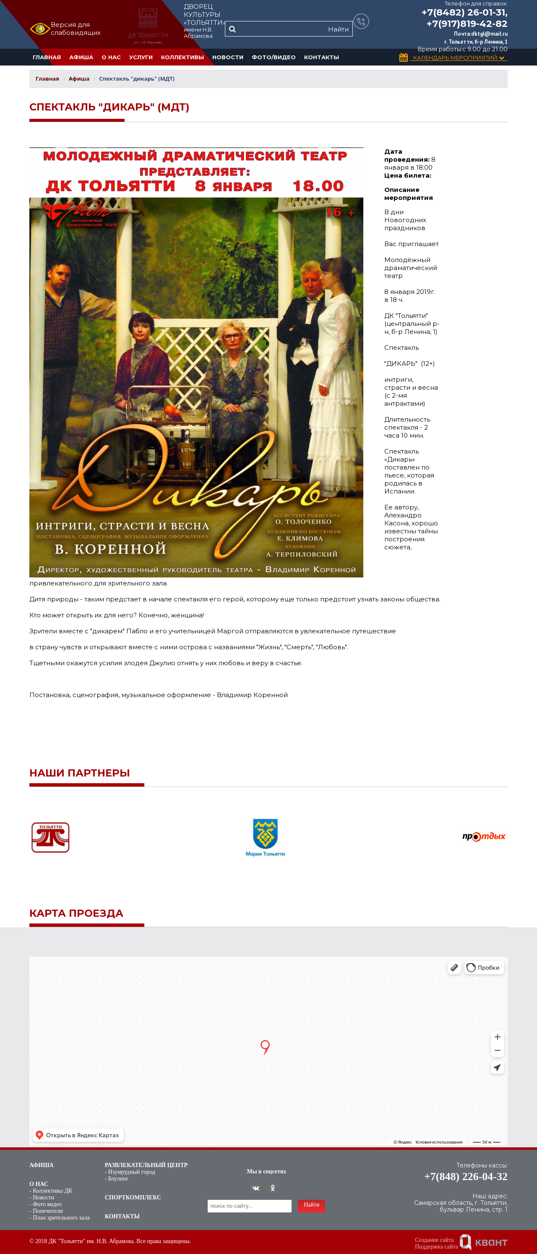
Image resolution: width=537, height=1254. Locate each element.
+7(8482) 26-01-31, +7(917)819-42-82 (465, 18)
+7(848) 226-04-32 (466, 1176)
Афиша (81, 57)
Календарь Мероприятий (458, 58)
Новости (227, 57)
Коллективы (182, 57)
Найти (338, 29)
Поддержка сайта (436, 1247)
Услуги (141, 57)
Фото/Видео (274, 57)
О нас (111, 57)
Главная (47, 57)
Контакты (321, 57)
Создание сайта (434, 1240)
